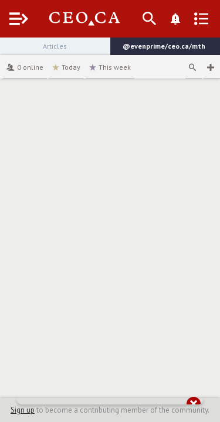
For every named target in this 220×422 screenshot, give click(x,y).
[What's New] (175, 18)
